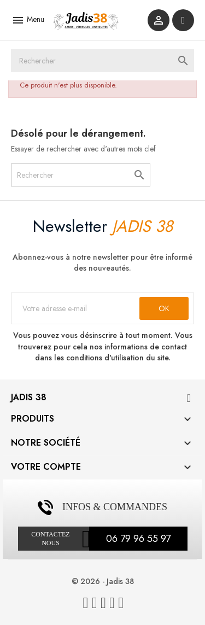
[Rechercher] (102, 60)
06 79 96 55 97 (138, 538)
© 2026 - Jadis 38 (103, 581)
